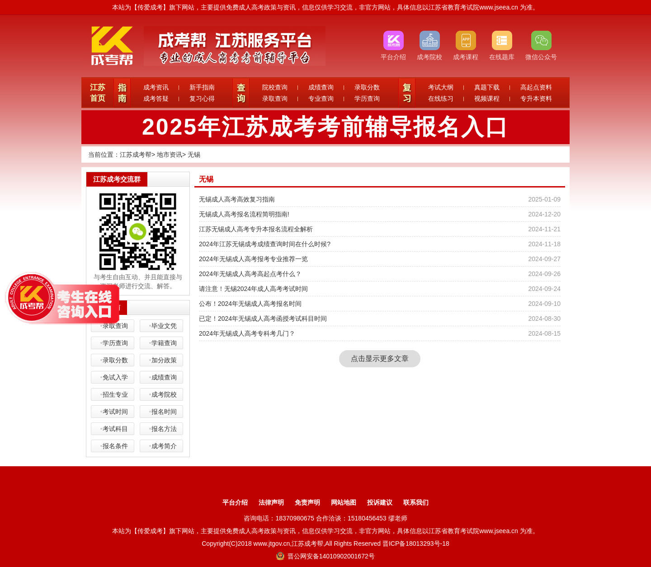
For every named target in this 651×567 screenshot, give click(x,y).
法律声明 (271, 502)
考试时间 (115, 411)
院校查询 (275, 87)
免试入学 (115, 377)
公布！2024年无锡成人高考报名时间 (250, 303)
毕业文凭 (164, 325)
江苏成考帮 (135, 154)
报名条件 (115, 446)
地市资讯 (169, 154)
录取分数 (367, 87)
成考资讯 (156, 87)
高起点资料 (536, 87)
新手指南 (202, 87)
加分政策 (164, 360)
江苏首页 (97, 93)
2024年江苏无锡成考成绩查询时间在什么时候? (264, 244)
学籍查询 (164, 343)
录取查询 (275, 98)
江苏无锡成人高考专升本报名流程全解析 (256, 229)
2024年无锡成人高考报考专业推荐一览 (253, 258)
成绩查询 (321, 87)
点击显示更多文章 (380, 358)
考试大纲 (440, 87)
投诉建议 (379, 502)
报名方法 (164, 428)
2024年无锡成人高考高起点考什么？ (250, 273)
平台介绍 (235, 502)
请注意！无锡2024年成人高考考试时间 (253, 288)
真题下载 (487, 87)
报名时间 (164, 411)
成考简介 (164, 446)
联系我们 (416, 502)
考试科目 (115, 428)
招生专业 (115, 394)
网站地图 (343, 502)
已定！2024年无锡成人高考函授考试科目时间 (263, 318)
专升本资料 (536, 98)
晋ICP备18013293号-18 (415, 543)
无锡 (194, 154)
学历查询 (367, 98)
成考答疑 (156, 98)
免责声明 (307, 502)
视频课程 (487, 98)
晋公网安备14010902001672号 (325, 556)
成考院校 (164, 394)
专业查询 (321, 98)
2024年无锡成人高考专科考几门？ (247, 333)
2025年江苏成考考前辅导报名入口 (325, 127)
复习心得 (202, 98)
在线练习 (440, 98)
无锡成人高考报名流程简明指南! (244, 214)
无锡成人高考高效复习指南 (237, 199)
